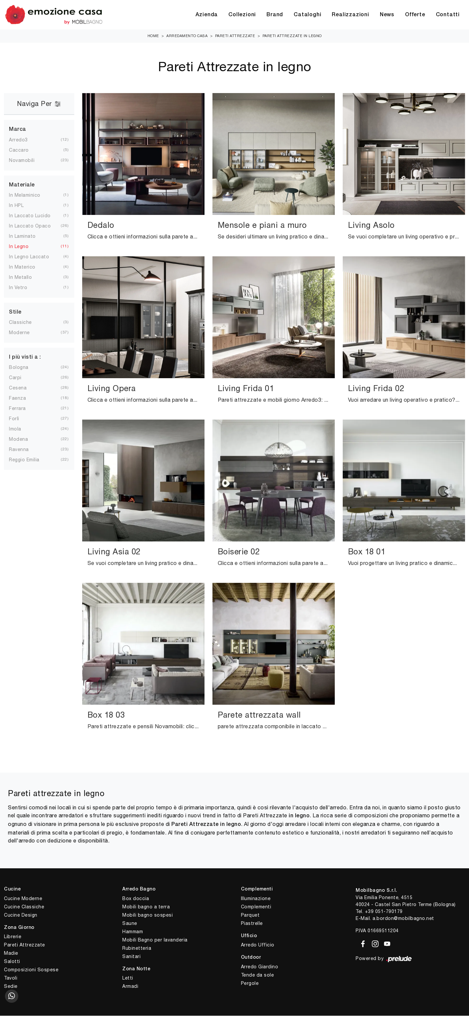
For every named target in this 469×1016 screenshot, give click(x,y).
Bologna (24, 367)
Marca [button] (17, 129)
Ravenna (24, 449)
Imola (20, 429)
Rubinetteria (136, 948)
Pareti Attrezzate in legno (292, 36)
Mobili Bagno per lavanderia (155, 940)
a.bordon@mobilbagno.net (403, 918)
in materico (27, 267)
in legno (24, 246)
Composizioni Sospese (31, 970)
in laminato (27, 236)
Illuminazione (256, 898)
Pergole (250, 983)
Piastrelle (252, 923)
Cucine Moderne (23, 898)
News (387, 15)
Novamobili (27, 160)
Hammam (132, 932)
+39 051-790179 (384, 911)
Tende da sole (257, 975)
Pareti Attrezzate (235, 36)
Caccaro (24, 150)
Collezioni (242, 15)
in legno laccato (34, 257)
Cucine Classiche (24, 907)
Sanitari (131, 956)
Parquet (250, 915)
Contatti (448, 15)
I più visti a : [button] (25, 357)
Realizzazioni (350, 15)
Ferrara (22, 408)
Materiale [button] (22, 185)
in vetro (23, 287)
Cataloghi (307, 15)
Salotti (12, 961)
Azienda (207, 15)
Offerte (415, 15)
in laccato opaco (35, 226)
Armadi (130, 986)
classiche (25, 322)
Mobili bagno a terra (146, 907)
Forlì (19, 419)
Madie (11, 953)
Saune (129, 923)
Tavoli (10, 978)
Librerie (12, 937)
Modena (23, 439)
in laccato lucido (35, 216)
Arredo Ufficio (257, 945)
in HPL (21, 205)
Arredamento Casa (186, 36)
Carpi (20, 378)
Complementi (256, 907)
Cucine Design (20, 915)
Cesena (23, 388)
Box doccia (135, 898)
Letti (127, 978)
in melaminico (30, 195)
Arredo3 (23, 140)
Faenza (22, 398)
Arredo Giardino (259, 967)
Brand (274, 15)
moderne (24, 332)
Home (153, 36)
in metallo (25, 277)
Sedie (11, 986)
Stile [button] (15, 312)
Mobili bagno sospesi (147, 915)
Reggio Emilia (29, 460)
